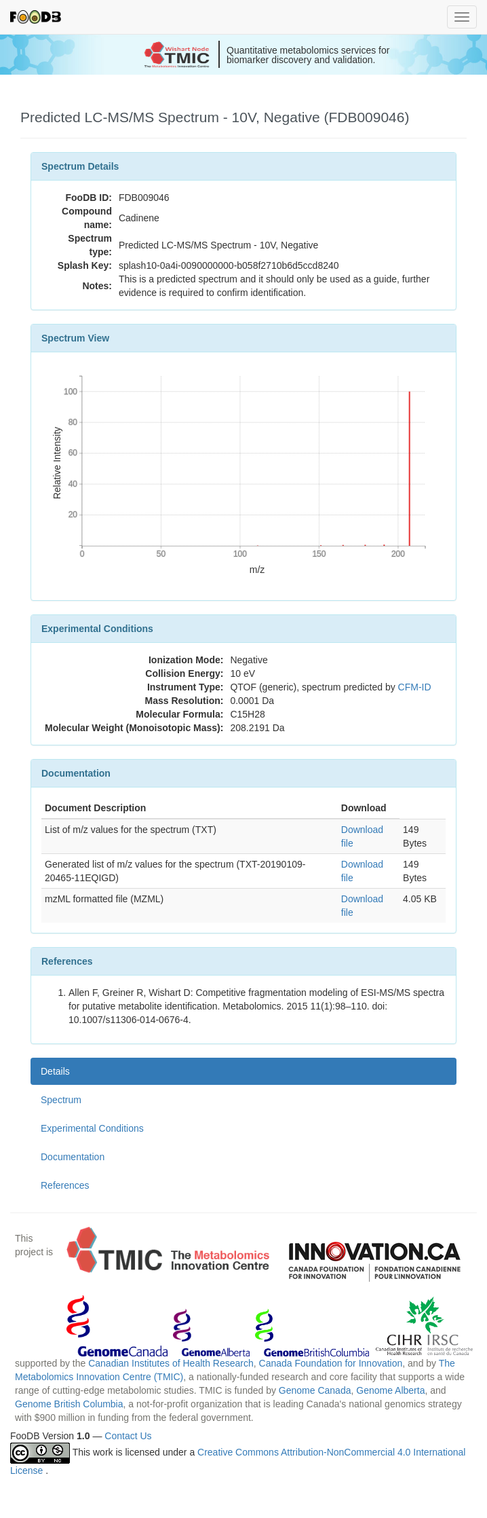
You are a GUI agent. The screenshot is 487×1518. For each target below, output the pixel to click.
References (65, 1185)
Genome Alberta (390, 1390)
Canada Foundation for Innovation (331, 1363)
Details (55, 1071)
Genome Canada (315, 1390)
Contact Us (127, 1435)
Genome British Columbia (69, 1404)
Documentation (72, 1156)
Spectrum (61, 1099)
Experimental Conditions (92, 1128)
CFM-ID (414, 687)
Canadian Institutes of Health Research (171, 1363)
